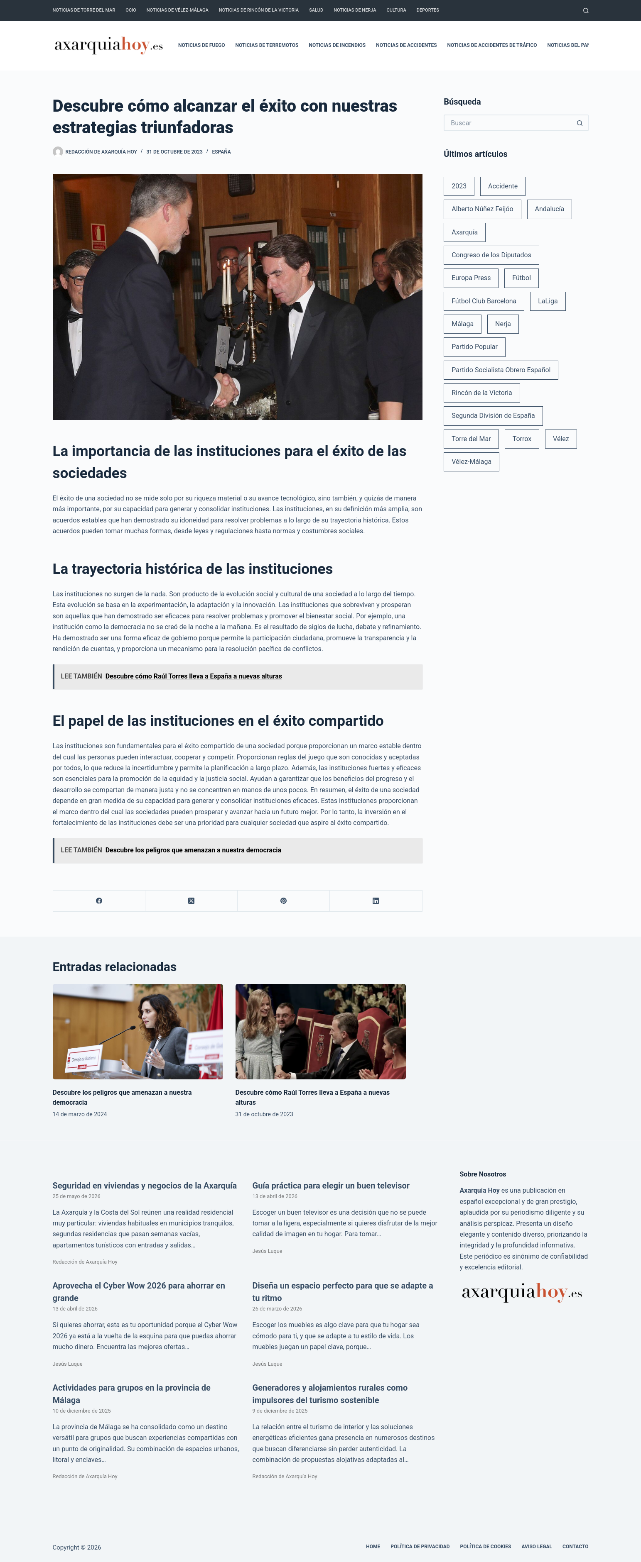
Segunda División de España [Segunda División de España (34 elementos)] (493, 416)
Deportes (428, 10)
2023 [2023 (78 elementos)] (459, 186)
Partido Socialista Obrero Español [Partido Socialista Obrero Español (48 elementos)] (501, 370)
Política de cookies (485, 1547)
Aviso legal (537, 1547)
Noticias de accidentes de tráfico (492, 45)
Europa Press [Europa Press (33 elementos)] (471, 278)
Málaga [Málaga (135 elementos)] (463, 324)
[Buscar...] (508, 123)
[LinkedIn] (376, 901)
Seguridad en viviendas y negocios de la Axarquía (145, 1186)
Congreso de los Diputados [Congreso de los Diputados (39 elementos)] (491, 255)
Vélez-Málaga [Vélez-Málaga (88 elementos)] (471, 462)
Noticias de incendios (337, 45)
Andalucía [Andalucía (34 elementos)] (550, 209)
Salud (316, 10)
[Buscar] (586, 10)
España (221, 152)
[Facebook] (99, 901)
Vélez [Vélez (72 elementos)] (561, 439)
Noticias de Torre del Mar (84, 10)
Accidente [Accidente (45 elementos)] (503, 186)
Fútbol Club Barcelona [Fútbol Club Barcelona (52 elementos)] (484, 301)
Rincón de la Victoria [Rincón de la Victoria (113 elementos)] (482, 393)
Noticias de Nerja (355, 10)
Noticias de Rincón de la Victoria (259, 10)
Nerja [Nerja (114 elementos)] (503, 324)
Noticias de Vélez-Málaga (178, 10)
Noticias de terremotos (266, 45)
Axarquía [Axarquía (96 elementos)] (465, 232)
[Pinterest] (284, 901)
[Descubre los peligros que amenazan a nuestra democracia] (138, 1032)
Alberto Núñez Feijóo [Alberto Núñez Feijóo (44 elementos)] (482, 209)
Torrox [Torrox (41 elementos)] (522, 439)
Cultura (396, 10)
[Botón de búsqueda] (580, 123)
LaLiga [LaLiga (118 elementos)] (548, 301)
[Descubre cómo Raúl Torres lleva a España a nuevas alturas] (321, 1032)
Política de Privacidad (419, 1547)
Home (373, 1547)
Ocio (130, 10)
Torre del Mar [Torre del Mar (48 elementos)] (471, 439)
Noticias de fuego (201, 45)
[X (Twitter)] (191, 901)
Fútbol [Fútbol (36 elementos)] (521, 278)
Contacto (575, 1547)
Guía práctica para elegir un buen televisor (331, 1186)
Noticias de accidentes (406, 45)
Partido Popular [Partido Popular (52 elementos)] (475, 347)
